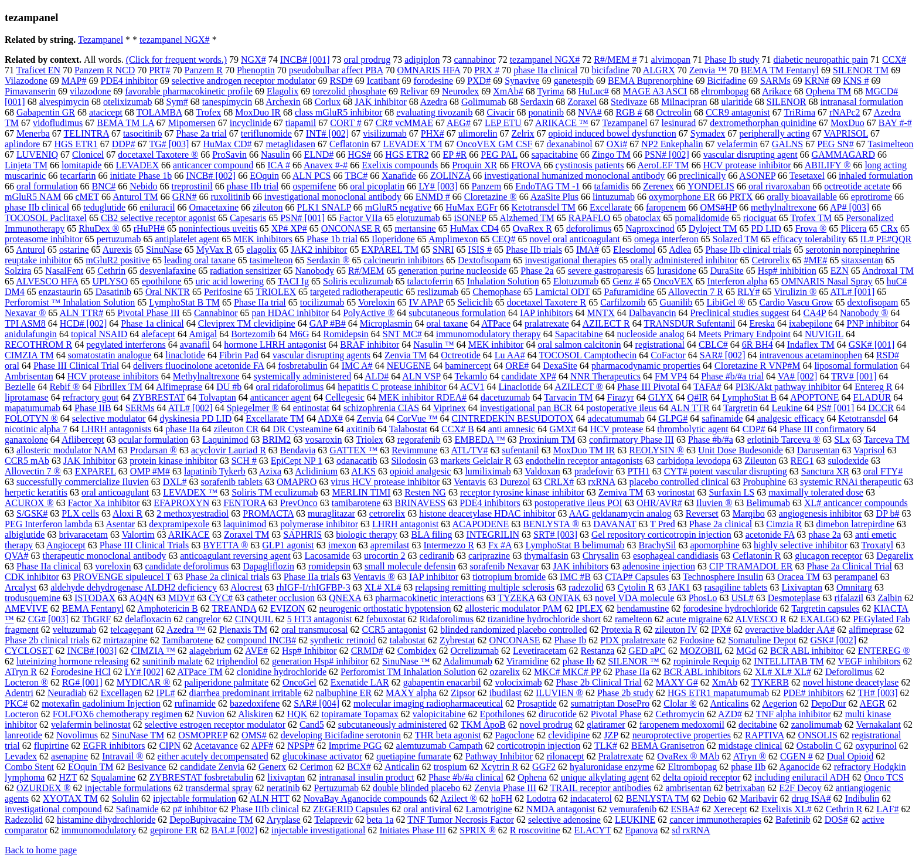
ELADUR (872, 397)
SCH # (244, 461)
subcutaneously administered (392, 725)
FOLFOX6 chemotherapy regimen (117, 714)
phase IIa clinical (545, 70)
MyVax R (214, 250)
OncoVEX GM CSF (495, 144)
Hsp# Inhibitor (309, 651)
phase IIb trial (253, 186)
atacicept (105, 112)
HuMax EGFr (471, 207)
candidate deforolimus (187, 566)
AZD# (730, 714)
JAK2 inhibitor (319, 250)
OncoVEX (673, 281)
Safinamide (137, 809)
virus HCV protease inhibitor (385, 482)
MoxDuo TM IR (584, 450)
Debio (714, 798)
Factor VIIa (360, 218)
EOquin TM (90, 767)
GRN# (184, 197)
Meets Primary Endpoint (745, 334)
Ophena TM (828, 91)
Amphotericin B (167, 608)
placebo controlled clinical (679, 482)
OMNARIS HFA (428, 70)
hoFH (501, 798)
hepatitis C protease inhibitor (392, 387)
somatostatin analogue (110, 355)
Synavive (522, 81)
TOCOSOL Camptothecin (588, 355)
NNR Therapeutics (605, 376)
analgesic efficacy (790, 418)
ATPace (495, 323)
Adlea (680, 250)
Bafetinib (793, 820)
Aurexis (117, 250)
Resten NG (425, 492)
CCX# (894, 60)
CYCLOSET (29, 651)
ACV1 (472, 387)
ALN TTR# (81, 313)
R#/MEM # (615, 60)
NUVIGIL (824, 334)
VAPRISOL (845, 133)
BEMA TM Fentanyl (780, 70)
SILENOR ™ (633, 661)
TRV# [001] (853, 376)
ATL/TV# (469, 450)
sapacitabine (555, 155)
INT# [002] (327, 133)
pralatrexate (547, 323)
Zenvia (370, 418)
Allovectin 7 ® (33, 471)
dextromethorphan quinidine (763, 123)
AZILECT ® (578, 387)
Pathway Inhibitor (499, 756)
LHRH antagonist (405, 524)
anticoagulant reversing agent (235, 556)
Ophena (532, 777)
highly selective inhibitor (800, 545)
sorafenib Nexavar (504, 566)
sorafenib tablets (232, 482)
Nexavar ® (25, 313)
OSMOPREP (202, 735)
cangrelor (202, 619)
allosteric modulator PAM (513, 608)
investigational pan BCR (526, 408)
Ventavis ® (374, 577)
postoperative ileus (621, 408)
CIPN (170, 746)
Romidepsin (346, 334)
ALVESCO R (761, 619)
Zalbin (889, 598)
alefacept (158, 334)
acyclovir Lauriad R (228, 450)
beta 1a (380, 820)
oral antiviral (427, 809)
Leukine (786, 408)
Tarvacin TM (568, 397)
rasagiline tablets (736, 587)
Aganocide (799, 767)
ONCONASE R (351, 228)
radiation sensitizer (245, 271)
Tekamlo (470, 376)
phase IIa (182, 429)
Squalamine (113, 777)
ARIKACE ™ (561, 123)
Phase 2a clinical (721, 524)
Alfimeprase (179, 387)
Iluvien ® (714, 503)
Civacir (500, 112)
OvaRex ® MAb (688, 756)
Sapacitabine (579, 334)
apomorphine (714, 545)
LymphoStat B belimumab (575, 545)
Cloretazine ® (490, 197)
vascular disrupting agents (321, 355)
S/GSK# (31, 513)
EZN (839, 271)
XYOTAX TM (70, 798)
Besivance (147, 767)
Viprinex (449, 408)
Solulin (125, 798)
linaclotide (185, 355)
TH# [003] (878, 693)
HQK (297, 714)
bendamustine (643, 608)
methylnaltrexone (783, 207)
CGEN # (796, 756)
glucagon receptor (828, 556)
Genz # (625, 281)
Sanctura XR (825, 471)
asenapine (69, 756)
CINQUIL (254, 619)
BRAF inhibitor (369, 345)
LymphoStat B (749, 397)
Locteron (22, 714)
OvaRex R (532, 228)
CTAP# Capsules (637, 577)
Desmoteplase (794, 598)
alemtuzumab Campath (439, 746)
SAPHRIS (302, 535)
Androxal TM (888, 271)
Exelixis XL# (786, 809)
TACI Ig (293, 281)
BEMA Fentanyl (93, 608)
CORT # (345, 123)
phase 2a (824, 535)
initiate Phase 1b (141, 176)
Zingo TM (611, 155)
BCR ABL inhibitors (702, 672)
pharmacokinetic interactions (429, 598)
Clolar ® (679, 703)
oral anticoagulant (115, 492)
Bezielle (20, 387)
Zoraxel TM (246, 535)
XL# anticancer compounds (856, 503)
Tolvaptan (217, 397)
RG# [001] (82, 682)
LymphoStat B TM (184, 302)
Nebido (143, 186)
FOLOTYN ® (31, 418)
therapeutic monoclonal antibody (104, 556)
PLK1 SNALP (324, 207)
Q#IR (698, 397)
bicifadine (610, 70)
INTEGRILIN (492, 535)
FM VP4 (671, 376)
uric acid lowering (230, 281)
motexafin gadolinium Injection (101, 703)
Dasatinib (113, 292)
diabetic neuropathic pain (820, 60)
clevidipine (569, 735)
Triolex (369, 440)
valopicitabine (439, 714)
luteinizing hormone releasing (72, 661)
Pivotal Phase (616, 714)
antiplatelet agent (187, 239)
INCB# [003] (92, 651)
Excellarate (611, 207)
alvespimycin (64, 102)
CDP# (754, 429)
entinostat (311, 408)
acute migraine (694, 619)
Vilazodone (26, 81)
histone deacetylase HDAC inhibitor (487, 513)
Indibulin (862, 798)
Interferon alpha (737, 281)
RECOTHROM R (38, 345)
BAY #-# (895, 123)
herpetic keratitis (36, 492)
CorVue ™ (417, 418)
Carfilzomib (622, 302)
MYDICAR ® (144, 682)
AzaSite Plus (554, 197)
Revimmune (414, 450)
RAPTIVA (764, 735)
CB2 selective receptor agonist (158, 218)
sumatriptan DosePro (610, 703)
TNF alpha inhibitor (793, 714)
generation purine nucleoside (452, 271)
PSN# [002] (667, 155)
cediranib (437, 556)
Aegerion (779, 703)
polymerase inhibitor (319, 524)
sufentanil (520, 450)
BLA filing (431, 535)
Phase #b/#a (710, 440)
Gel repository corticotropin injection (661, 535)
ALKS (363, 471)
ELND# (319, 155)
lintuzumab (614, 197)
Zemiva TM (621, 492)
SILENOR (786, 102)
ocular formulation (153, 440)
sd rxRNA (691, 830)
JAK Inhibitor (89, 461)
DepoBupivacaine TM (211, 820)
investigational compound (53, 809)
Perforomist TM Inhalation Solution (408, 672)
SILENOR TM (861, 70)
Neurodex (460, 91)
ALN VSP (421, 376)
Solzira (18, 271)
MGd (746, 651)
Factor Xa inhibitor (104, 503)
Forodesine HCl (81, 672)
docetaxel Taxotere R (546, 302)
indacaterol (591, 798)
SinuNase (164, 250)
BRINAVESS (419, 503)
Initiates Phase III (412, 830)
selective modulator (109, 418)
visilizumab (385, 133)
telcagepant (131, 630)
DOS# (836, 820)
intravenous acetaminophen (810, 355)
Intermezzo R (448, 545)
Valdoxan (542, 471)
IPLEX (589, 608)
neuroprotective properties (681, 735)
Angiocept (66, 545)
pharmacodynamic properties (645, 366)
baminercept (468, 366)
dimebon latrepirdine (855, 524)
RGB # (629, 112)
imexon (342, 545)
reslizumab (437, 292)
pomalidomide (702, 218)
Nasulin (275, 155)
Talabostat (408, 429)
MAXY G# (677, 682)
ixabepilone (811, 323)
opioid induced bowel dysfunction (612, 133)
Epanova (641, 830)
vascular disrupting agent (750, 155)
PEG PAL (499, 155)
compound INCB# (261, 640)
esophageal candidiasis (676, 556)
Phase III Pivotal (648, 387)
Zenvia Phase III (505, 788)
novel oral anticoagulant (574, 239)
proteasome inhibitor (44, 239)
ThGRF (96, 619)
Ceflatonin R (757, 556)
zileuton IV (676, 630)
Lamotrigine (489, 809)
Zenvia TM (405, 355)
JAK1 (679, 587)
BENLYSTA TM (657, 798)
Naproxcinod (650, 228)
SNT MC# (402, 334)
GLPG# (672, 418)
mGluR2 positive (118, 260)
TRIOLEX (276, 292)
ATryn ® (749, 756)
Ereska (762, 323)
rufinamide (195, 703)
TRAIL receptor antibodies (601, 788)
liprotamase (27, 397)
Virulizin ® (795, 292)
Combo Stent (29, 767)
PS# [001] (835, 408)
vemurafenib (632, 809)
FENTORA (244, 503)
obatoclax (642, 218)
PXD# (479, 81)
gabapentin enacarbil (442, 682)
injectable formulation (194, 798)
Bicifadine (726, 81)
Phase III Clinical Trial (76, 366)
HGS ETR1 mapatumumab (718, 693)
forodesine (434, 81)
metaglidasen (290, 144)
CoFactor (668, 355)
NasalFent (64, 271)
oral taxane (447, 323)
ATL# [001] (852, 292)
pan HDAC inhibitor (290, 313)
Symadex (708, 133)
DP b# (888, 513)
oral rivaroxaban (779, 186)
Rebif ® (64, 387)
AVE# (256, 651)
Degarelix (894, 556)
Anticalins (729, 703)
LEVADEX (136, 165)
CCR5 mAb (27, 461)
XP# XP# (289, 228)
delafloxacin (148, 619)
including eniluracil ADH (802, 777)
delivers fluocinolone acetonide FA (198, 366)
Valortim (138, 535)
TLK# (605, 746)
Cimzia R (784, 524)
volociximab (518, 682)
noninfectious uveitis (218, 228)
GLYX (660, 397)
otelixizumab (127, 102)
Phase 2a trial (201, 133)
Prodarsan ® (153, 450)
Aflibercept (83, 440)
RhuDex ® (99, 228)
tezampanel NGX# (174, 40)
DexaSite (560, 366)
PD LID (766, 228)
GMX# (562, 429)
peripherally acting (774, 133)
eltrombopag (724, 91)
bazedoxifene (255, 703)
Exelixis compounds (400, 165)
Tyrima (550, 91)
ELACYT (592, 830)
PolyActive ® (368, 313)
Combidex (417, 651)
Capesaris (248, 218)
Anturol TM (135, 197)
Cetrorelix (771, 260)
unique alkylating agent (605, 777)
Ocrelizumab (474, 651)
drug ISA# (811, 798)
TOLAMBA (159, 112)
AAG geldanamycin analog (620, 513)
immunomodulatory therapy (488, 334)
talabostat (408, 640)
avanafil (195, 345)
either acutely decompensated (213, 756)
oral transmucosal (314, 630)
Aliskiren (255, 714)
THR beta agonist (448, 735)
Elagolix (282, 91)
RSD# (341, 81)
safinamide (722, 418)
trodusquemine (32, 598)
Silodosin (408, 461)
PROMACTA (268, 513)
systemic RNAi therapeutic (850, 482)
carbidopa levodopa (694, 461)
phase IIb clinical (37, 207)
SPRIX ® (478, 830)
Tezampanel (100, 40)
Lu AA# (510, 355)
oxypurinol (876, 746)
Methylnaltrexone (206, 376)
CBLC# (713, 345)
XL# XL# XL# (783, 672)
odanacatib (356, 461)
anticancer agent (280, 397)
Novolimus (77, 735)
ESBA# (684, 809)
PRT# (159, 70)
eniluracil (157, 207)
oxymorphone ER (682, 197)
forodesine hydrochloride (730, 608)
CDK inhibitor (32, 577)
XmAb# (508, 91)
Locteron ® (26, 682)
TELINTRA (86, 133)
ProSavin (229, 155)
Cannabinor (216, 313)
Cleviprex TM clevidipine (246, 323)
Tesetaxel (807, 176)
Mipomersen (192, 123)
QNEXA (345, 598)
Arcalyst (20, 587)
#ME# (815, 260)
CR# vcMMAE (404, 123)
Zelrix (523, 133)
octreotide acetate (857, 186)
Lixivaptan (802, 587)
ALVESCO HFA (47, 281)
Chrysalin (601, 556)
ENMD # (433, 197)
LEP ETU (503, 123)
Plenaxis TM (243, 630)
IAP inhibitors (546, 313)
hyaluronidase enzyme (612, 767)
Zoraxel (582, 102)
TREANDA (234, 608)
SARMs (775, 81)
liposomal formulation (856, 366)
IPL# (165, 693)
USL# (742, 598)
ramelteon (633, 619)
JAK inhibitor (380, 102)
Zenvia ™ (708, 70)
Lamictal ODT (562, 292)
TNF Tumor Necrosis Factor (460, 820)
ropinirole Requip (706, 661)
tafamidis (611, 186)
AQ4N (141, 598)
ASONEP (757, 176)
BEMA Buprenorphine (650, 81)
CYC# (221, 598)
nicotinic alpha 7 (36, 429)
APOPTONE (814, 397)
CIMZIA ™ (153, 651)
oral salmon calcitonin (579, 345)
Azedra (433, 102)
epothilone (162, 281)
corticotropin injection (539, 746)
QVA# (17, 556)
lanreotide (23, 735)
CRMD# (367, 651)
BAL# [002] (234, 830)
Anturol (30, 250)
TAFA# (707, 387)
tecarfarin (78, 176)
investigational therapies (571, 260)
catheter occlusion (281, 598)
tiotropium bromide (509, 577)
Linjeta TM (26, 165)
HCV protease (617, 429)
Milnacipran (684, 102)
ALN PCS (311, 176)
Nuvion (210, 714)
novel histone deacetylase (851, 682)
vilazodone (90, 91)
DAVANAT (614, 524)
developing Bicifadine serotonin (341, 735)
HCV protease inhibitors (113, 376)
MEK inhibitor (496, 345)
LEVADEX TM (412, 144)
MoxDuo (847, 123)
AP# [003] (849, 207)
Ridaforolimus (447, 619)
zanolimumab (816, 725)
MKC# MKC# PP (567, 672)
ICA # (278, 165)
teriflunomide (266, 133)
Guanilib (676, 302)
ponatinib (546, 112)
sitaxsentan (862, 260)
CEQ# (503, 239)
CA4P (814, 313)
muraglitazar (331, 513)
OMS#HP (718, 207)
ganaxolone (26, 440)
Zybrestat (457, 640)
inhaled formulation (876, 176)
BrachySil (657, 545)
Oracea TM (798, 577)
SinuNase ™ (406, 661)
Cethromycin (679, 714)
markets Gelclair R (476, 461)
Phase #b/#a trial (732, 376)
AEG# (459, 123)
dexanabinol (569, 144)
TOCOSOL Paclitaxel (46, 218)
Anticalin (402, 767)
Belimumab (768, 503)
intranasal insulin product (366, 777)
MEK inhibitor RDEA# (423, 397)
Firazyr (620, 397)
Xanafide (399, 176)
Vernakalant (878, 725)
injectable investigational (318, 830)
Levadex (21, 756)
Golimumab (483, 102)
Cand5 (311, 725)
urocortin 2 (385, 556)
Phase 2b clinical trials (47, 640)
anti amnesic (511, 429)
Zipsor (463, 693)
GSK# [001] (872, 345)
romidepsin (329, 566)
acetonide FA (770, 535)
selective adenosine (564, 820)
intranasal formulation (861, 102)
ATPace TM (199, 672)
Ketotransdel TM (544, 207)
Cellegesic (345, 397)
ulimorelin (478, 133)
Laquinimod (225, 440)
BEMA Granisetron (667, 746)
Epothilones (501, 714)
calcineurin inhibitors (403, 260)
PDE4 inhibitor (128, 81)
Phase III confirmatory (822, 429)
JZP (611, 735)
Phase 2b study (625, 693)
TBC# (356, 176)
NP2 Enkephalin (672, 144)
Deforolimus (849, 672)
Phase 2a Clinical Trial (849, 566)
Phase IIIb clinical (265, 809)
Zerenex (658, 186)
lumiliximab (487, 471)
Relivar (414, 91)
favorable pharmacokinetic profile (189, 91)
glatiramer (606, 725)
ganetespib (574, 81)
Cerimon (316, 767)
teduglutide (104, 207)
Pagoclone (515, 735)
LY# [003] (437, 186)
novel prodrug (546, 725)
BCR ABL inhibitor (807, 651)
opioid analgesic (420, 471)
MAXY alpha (411, 693)
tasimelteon (271, 260)
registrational (660, 345)
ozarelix (504, 672)
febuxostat (386, 619)
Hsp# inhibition (787, 271)
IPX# (721, 630)
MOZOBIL (701, 651)
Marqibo (749, 513)
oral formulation (46, 186)
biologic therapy (366, 535)
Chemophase (496, 292)
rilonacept (565, 756)
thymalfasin (546, 556)
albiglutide (25, 535)
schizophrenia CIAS (381, 408)
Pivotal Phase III (148, 313)
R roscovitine (535, 830)
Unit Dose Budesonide (740, 450)
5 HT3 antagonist (319, 619)
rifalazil (849, 598)
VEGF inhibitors (869, 661)
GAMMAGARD (843, 155)
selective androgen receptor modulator (244, 81)
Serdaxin (536, 102)
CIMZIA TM (29, 355)
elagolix (261, 250)
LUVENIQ (37, 155)
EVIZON (287, 608)
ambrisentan (688, 788)
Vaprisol (868, 450)
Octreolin (674, 112)
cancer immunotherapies (715, 820)
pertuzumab (119, 239)
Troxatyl (878, 545)
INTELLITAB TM (789, 661)
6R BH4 (757, 345)
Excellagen (121, 693)
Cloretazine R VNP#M (757, 366)
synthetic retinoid (343, 640)
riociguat (760, 218)
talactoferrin (430, 281)
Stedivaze (629, 102)
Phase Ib (570, 640)
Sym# (177, 102)
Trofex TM (811, 218)
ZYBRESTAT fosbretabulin (201, 777)
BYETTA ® (225, 545)
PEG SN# (835, 144)
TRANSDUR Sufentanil (689, 323)
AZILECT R (606, 323)
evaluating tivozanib (434, 112)
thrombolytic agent (692, 429)
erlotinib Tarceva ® (783, 440)
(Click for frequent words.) (176, 60)
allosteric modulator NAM (66, 450)
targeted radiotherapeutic (356, 292)
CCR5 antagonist (394, 630)
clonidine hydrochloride (281, 672)
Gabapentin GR (45, 112)
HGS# (359, 155)
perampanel (856, 577)
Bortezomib (253, 334)
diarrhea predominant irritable (245, 693)
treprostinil (191, 186)
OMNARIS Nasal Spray (827, 281)
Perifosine (223, 292)
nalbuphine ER (344, 693)
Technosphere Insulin (723, 577)
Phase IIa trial (260, 302)
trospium (450, 767)
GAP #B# (327, 323)
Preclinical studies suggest (739, 313)
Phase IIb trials (534, 250)
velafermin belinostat (91, 725)
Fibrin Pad (238, 355)
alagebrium (210, 651)
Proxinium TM (547, 440)
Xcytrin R (500, 767)
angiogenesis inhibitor (820, 513)
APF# (262, 746)
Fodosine (697, 640)
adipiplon (422, 60)
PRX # (486, 70)
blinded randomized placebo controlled (513, 630)
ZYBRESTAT (158, 397)
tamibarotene (356, 503)
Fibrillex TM (118, 387)
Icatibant (383, 81)
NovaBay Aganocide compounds (365, 798)
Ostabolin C (819, 746)
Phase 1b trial (332, 239)
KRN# (817, 81)
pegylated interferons (126, 345)
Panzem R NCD (104, 70)
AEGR (873, 703)
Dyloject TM (713, 228)
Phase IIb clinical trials (748, 250)
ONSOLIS (818, 735)
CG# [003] (48, 619)
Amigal (203, 334)
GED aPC (647, 651)
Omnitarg (854, 587)
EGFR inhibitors (114, 746)
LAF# (887, 809)
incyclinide (250, 123)
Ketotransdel (862, 418)
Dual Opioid (850, 756)
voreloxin (113, 566)
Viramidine (527, 661)
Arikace (777, 91)
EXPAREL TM (389, 250)
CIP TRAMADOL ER (751, 566)
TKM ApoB (483, 725)
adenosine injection (658, 566)
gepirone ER (173, 830)
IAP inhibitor (433, 577)
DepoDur (828, 703)
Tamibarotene (187, 640)
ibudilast (505, 693)
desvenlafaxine (167, 271)
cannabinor (475, 60)
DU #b (228, 387)
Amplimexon (453, 239)
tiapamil (300, 123)
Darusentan (818, 450)
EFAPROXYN (181, 503)
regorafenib (419, 440)
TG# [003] (169, 144)
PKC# (16, 703)
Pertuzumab (336, 788)
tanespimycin (227, 102)
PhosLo (703, 598)
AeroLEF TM (663, 165)
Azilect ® (458, 798)
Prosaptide (537, 703)
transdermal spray (219, 788)
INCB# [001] (305, 60)
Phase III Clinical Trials (144, 545)
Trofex (208, 112)
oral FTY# (883, 471)
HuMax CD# (227, 144)
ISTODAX (94, 598)
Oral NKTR (167, 292)
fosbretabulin (302, 366)
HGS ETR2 (406, 155)
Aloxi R (127, 513)
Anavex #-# (326, 165)
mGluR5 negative (398, 207)
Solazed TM (735, 239)
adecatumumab (616, 418)
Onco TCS (884, 777)
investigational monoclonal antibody (332, 197)
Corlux (328, 102)
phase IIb (748, 767)
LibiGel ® (726, 302)
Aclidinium (316, 471)
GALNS (787, 144)
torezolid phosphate (349, 91)
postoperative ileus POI (578, 503)
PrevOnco (299, 503)
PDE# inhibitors (813, 693)
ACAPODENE (480, 524)
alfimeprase (871, 630)
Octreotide (461, 355)
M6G (299, 334)
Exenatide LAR (360, 682)
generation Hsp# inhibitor (320, 661)
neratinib (283, 788)
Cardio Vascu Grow (796, 302)
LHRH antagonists (116, 429)
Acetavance (216, 746)
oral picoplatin (377, 186)
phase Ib (578, 661)
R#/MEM (366, 271)
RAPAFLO (589, 218)
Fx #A (500, 545)
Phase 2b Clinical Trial (599, 682)
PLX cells (80, 513)
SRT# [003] (555, 535)
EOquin (264, 176)
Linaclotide (519, 387)
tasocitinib (142, 133)
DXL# (175, 482)
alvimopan (671, 60)
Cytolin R (636, 587)
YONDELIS (710, 186)
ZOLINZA (450, 176)
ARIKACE (189, 535)
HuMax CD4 (474, 228)
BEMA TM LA (125, 123)
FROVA (526, 165)
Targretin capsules (825, 608)
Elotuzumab (575, 281)
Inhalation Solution (503, 281)
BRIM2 (276, 440)
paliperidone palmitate (227, 682)
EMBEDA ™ (479, 440)
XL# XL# (383, 587)
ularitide (737, 102)
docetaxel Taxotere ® (158, 155)
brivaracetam (83, 535)
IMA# (587, 250)
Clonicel (88, 155)
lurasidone (676, 271)
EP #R (455, 155)
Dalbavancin (652, 313)
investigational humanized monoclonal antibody (574, 176)
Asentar (120, 524)
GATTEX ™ (353, 450)
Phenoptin (256, 70)
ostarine (74, 250)
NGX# (253, 60)
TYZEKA (516, 598)
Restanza (598, 651)
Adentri (19, 693)
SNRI (443, 250)
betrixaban (745, 788)
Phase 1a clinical (152, 323)
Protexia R (621, 630)
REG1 (802, 461)
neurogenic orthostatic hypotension (385, 608)
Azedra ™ (185, 630)
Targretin (740, 408)
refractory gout (91, 397)
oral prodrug (367, 60)
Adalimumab (468, 661)
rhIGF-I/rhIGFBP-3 (313, 587)
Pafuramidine (629, 292)
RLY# (748, 292)
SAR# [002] (723, 355)
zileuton (268, 207)
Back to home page (41, 850)
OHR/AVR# (659, 503)
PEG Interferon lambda (48, 524)
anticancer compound (213, 165)
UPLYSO (110, 281)
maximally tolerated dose (815, 492)
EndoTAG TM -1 (547, 186)
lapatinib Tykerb (215, 471)
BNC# (103, 186)
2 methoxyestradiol (192, 513)
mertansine (415, 228)
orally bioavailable (802, 197)
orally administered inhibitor (684, 260)
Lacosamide (327, 556)
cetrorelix (387, 513)
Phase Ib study (731, 60)
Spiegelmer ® (253, 408)
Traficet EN (38, 70)
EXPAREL (95, 471)
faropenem (666, 207)
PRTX (741, 197)
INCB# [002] (211, 176)
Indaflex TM (811, 345)
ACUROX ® (29, 503)
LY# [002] (144, 672)
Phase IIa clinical (48, 566)
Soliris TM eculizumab (275, 492)
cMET (87, 197)
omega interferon (666, 239)
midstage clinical (750, 746)
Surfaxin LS (731, 492)
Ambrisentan (29, 376)
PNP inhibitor (872, 323)
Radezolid (24, 820)
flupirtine (51, 746)
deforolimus (588, 228)
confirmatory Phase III (631, 440)
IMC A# (357, 366)
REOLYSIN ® (656, 450)
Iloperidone (393, 239)
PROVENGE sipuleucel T (122, 577)
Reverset (702, 513)
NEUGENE (409, 366)
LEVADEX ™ (190, 492)
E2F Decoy (800, 788)
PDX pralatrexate (633, 640)
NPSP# (300, 746)
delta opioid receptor (701, 777)
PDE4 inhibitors (490, 503)
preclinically (702, 176)
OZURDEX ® (43, 788)
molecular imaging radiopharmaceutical (428, 703)
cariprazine (489, 556)
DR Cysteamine (302, 429)
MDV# (181, 598)
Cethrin (111, 271)
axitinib (360, 429)
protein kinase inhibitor (173, 461)
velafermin (737, 144)
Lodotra (541, 798)
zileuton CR (235, 429)
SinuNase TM (138, 735)
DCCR (881, 408)
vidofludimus (58, 123)
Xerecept (730, 809)
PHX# (432, 133)
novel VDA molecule (635, 598)
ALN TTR (690, 408)
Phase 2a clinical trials (227, 577)
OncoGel (299, 682)
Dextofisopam (484, 260)
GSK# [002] (833, 640)
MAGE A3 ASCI (655, 91)
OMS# (254, 735)
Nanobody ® (864, 313)
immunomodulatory (99, 830)
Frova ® (810, 228)
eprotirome (871, 197)
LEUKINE (635, 820)
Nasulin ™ (433, 345)
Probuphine (764, 482)
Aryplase (284, 820)
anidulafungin (31, 334)
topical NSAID (99, 334)
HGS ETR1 (75, 144)
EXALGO (820, 619)
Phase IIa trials (311, 577)
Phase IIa (632, 672)
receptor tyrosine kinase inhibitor (522, 492)
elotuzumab (418, 218)
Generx (272, 767)
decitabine (757, 725)
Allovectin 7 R (695, 292)
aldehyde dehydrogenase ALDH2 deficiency (133, 587)
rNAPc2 (844, 112)
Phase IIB (92, 408)
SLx (842, 440)
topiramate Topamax (359, 714)
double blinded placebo (416, 788)
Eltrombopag (692, 767)
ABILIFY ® (828, 165)
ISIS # (480, 250)
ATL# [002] (190, 408)
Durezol (515, 482)
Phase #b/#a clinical (465, 777)
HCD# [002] (83, 323)
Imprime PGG (355, 746)
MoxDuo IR (258, 112)
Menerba (33, 133)
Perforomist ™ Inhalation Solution (70, 302)
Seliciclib (474, 302)
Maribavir (759, 798)
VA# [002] (798, 376)
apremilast (390, 545)
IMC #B (575, 577)
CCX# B (457, 429)
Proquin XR (474, 165)
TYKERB (770, 682)
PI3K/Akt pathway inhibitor (788, 387)
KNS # (856, 81)
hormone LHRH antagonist (275, 345)
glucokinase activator (322, 756)
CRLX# (559, 482)
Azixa (270, 471)
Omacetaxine (214, 207)
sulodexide (848, 461)
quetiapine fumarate (413, 756)
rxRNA (601, 482)
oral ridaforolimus (290, 387)
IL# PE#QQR (886, 239)
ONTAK (565, 598)
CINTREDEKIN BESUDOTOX (512, 418)
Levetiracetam (540, 651)
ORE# (517, 366)
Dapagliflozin (268, 566)
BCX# (359, 767)
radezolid (586, 587)
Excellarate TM (275, 418)
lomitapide (81, 165)
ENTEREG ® (884, 651)
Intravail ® (122, 756)
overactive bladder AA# (790, 630)
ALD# (377, 376)
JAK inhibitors (580, 566)
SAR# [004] (316, 703)
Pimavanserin (30, 91)
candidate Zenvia (212, 767)
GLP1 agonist (288, 545)
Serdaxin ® (328, 260)
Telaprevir (333, 820)
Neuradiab (67, 693)
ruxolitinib (230, 197)
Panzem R (204, 70)
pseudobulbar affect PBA (336, 70)
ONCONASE (514, 640)
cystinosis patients (590, 165)
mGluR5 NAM (33, 197)
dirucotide (558, 714)
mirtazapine (125, 640)
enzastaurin (60, 292)
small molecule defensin (410, 566)
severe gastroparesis (605, 271)
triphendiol (237, 661)
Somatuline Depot (762, 640)
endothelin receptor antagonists (584, 461)
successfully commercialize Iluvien (82, 482)
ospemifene (314, 186)
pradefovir (594, 471)
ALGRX (659, 70)
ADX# (330, 418)
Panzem (487, 186)
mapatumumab (32, 408)
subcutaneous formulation (457, 313)
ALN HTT (270, 798)
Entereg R (873, 387)
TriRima (799, 112)
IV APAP (426, 302)
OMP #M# (150, 471)
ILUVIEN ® (559, 693)
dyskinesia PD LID (196, 418)
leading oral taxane (200, 260)
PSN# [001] (302, 218)
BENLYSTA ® (551, 524)
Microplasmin (386, 323)
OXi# (617, 144)
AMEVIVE (26, 608)
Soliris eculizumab (358, 281)
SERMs (140, 408)
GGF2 (544, 767)
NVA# (590, 112)
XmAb (725, 682)
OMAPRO (296, 482)
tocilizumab (322, 302)
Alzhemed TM (526, 218)
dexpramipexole (179, 524)
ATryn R (21, 672)
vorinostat (676, 492)
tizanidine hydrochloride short (544, 619)
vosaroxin (323, 440)
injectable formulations (128, 788)
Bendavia (297, 450)
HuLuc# (593, 91)
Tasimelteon (891, 144)
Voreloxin (376, 302)
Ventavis (470, 482)
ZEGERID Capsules (351, 809)
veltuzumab (75, 630)
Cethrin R (844, 809)
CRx (889, 228)
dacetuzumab (505, 397)
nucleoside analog (651, 334)
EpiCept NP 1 (296, 461)
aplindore (22, 144)
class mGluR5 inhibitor (338, 112)
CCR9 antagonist (738, 112)
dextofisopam (872, 302)
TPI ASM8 (25, 323)
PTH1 (638, 471)
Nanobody (314, 271)
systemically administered (303, 376)
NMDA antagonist (560, 809)
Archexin (283, 102)
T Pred (662, 524)
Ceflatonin (349, 144)
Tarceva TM (887, 440)
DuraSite (727, 271)
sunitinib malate (172, 661)
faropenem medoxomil (681, 725)
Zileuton (760, 461)
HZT (68, 777)
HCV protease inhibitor (747, 165)
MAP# (74, 81)
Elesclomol (634, 250)
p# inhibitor (195, 809)
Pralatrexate (620, 756)
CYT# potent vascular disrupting (725, 471)
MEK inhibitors (262, 239)
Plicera (853, 228)
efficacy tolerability (809, 239)
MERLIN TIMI (361, 492)
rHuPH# (149, 228)
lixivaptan (286, 777)
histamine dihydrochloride (106, 820)
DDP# (123, 144)
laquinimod (244, 524)
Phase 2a (536, 271)
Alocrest (246, 587)
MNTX (601, 313)
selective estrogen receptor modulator (215, 725)
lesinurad (679, 123)
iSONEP (470, 218)
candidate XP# (528, 376)
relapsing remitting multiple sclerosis (484, 587)
